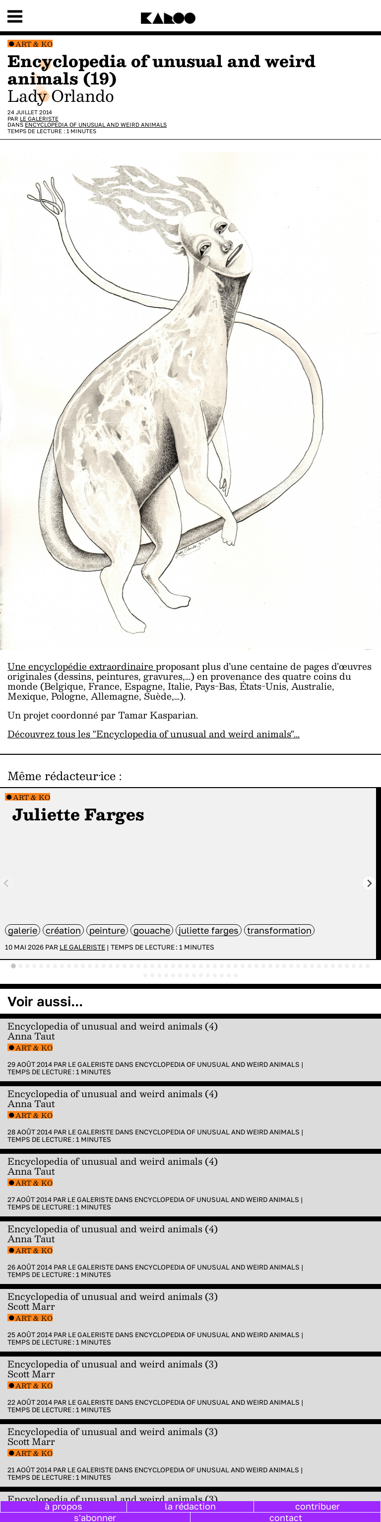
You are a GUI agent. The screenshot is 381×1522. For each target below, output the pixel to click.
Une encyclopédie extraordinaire (81, 666)
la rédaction (190, 1506)
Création (63, 930)
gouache (151, 930)
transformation (279, 930)
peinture (107, 930)
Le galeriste (39, 118)
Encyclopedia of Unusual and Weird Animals (96, 124)
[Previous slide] (6, 883)
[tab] (13, 965)
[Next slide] (369, 883)
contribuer (317, 1506)
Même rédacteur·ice (61, 775)
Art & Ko (34, 44)
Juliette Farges (209, 930)
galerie (22, 930)
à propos (63, 1506)
